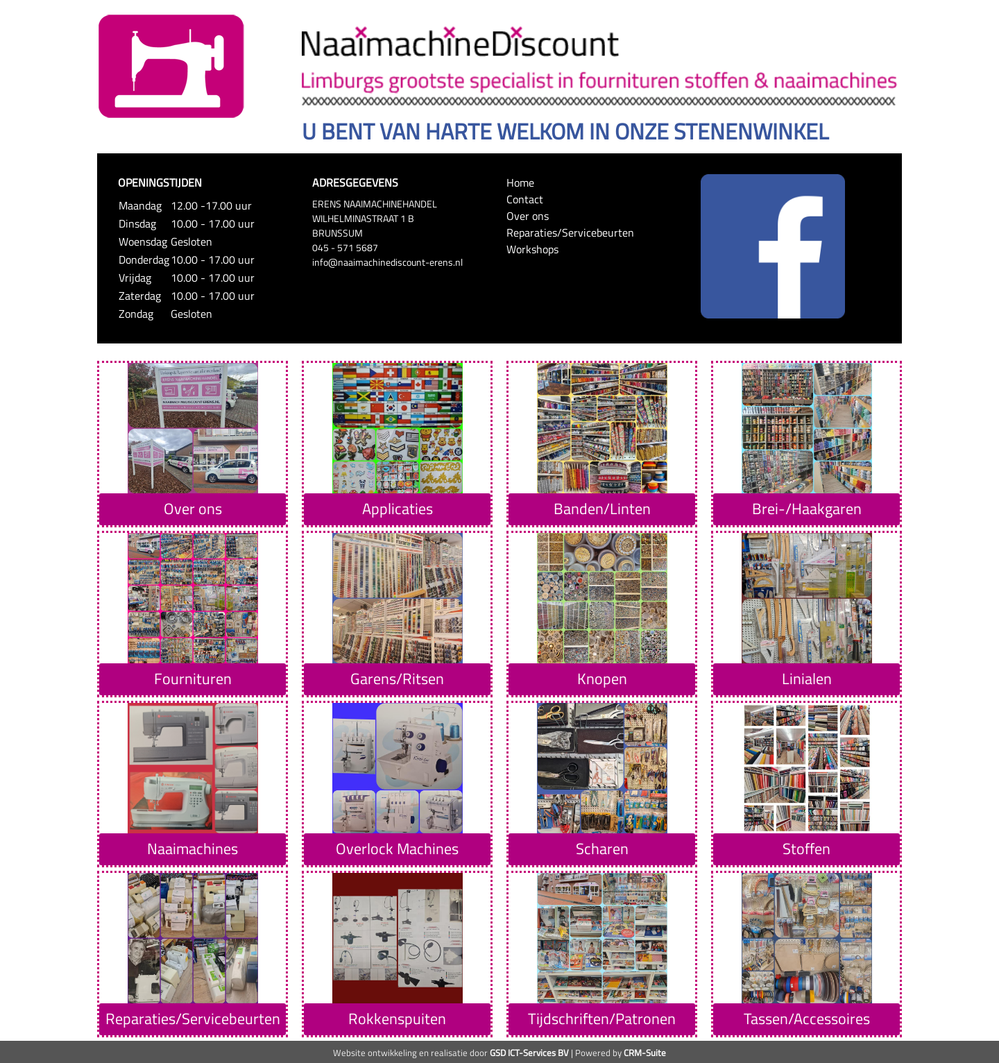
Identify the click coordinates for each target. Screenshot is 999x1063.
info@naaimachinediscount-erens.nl (387, 262)
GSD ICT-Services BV (529, 1053)
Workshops (532, 249)
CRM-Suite (645, 1053)
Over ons (527, 215)
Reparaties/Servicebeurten (570, 232)
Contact (524, 199)
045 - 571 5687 (345, 247)
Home (520, 182)
